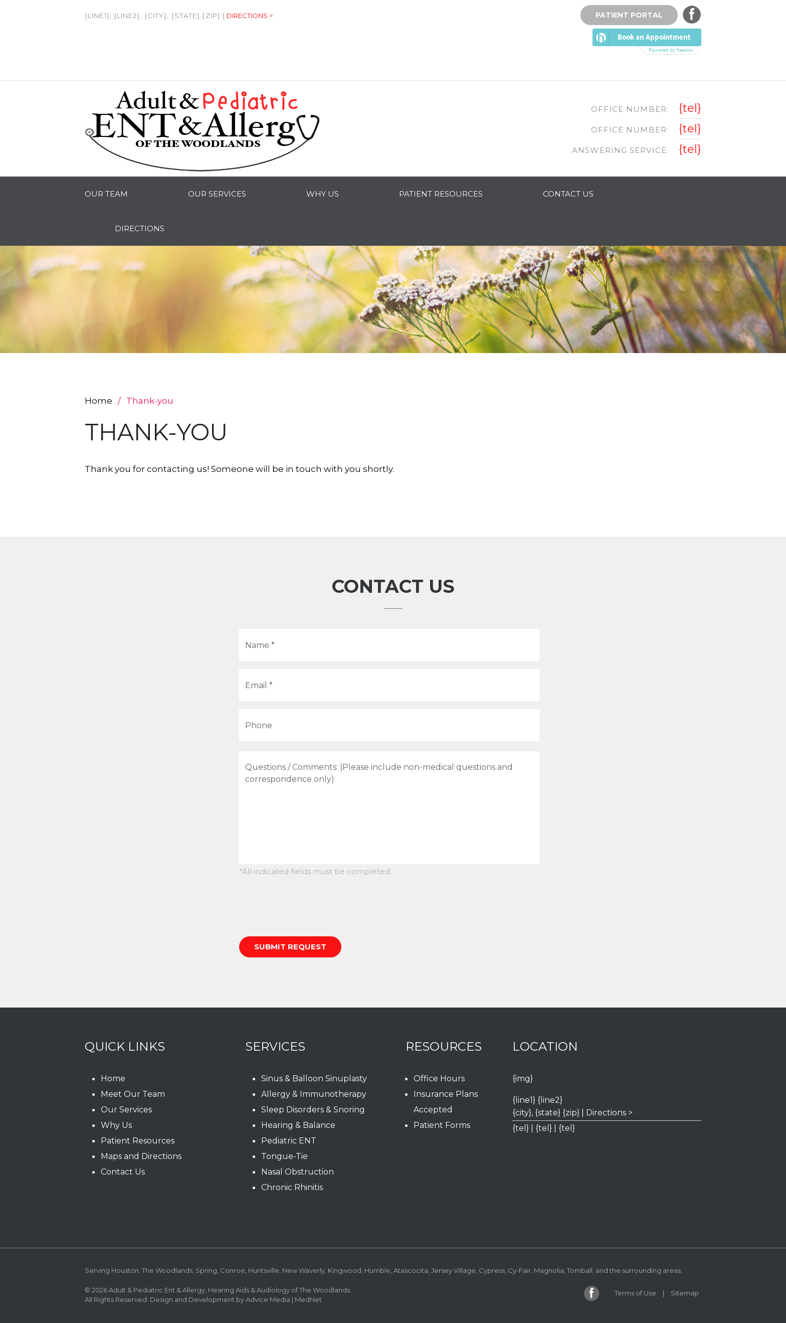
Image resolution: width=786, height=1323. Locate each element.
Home (98, 401)
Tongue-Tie (284, 1156)
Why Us (322, 194)
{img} (522, 1078)
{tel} (690, 108)
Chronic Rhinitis (292, 1187)
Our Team (106, 194)
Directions (139, 228)
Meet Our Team (133, 1094)
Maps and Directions (141, 1156)
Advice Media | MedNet (284, 1299)
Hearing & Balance (298, 1125)
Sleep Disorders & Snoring (313, 1109)
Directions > (250, 16)
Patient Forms (442, 1125)
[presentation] (315, 906)
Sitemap (685, 1293)
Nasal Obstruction (297, 1172)
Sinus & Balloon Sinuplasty (314, 1078)
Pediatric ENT (288, 1140)
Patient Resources (441, 194)
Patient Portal (629, 15)
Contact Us (568, 194)
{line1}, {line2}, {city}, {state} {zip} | (155, 16)
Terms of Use (635, 1293)
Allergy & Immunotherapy (313, 1094)
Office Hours (439, 1078)
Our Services (217, 194)
